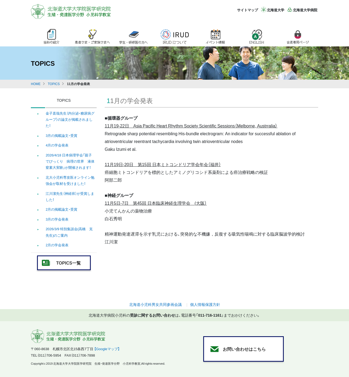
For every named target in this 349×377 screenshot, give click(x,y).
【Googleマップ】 (107, 348)
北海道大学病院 (305, 9)
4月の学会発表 (57, 145)
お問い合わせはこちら (244, 349)
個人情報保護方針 (205, 304)
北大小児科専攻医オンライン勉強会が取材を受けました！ (70, 180)
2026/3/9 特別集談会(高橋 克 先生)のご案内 (69, 231)
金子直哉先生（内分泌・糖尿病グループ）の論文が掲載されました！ (70, 119)
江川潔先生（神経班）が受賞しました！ (70, 196)
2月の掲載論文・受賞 (61, 209)
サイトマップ (247, 9)
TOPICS (54, 83)
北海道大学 (275, 9)
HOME (36, 83)
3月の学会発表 (57, 219)
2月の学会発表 (57, 244)
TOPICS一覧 (68, 262)
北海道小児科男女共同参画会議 (155, 304)
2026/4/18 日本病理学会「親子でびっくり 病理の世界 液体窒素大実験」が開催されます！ (70, 161)
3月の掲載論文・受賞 (61, 135)
